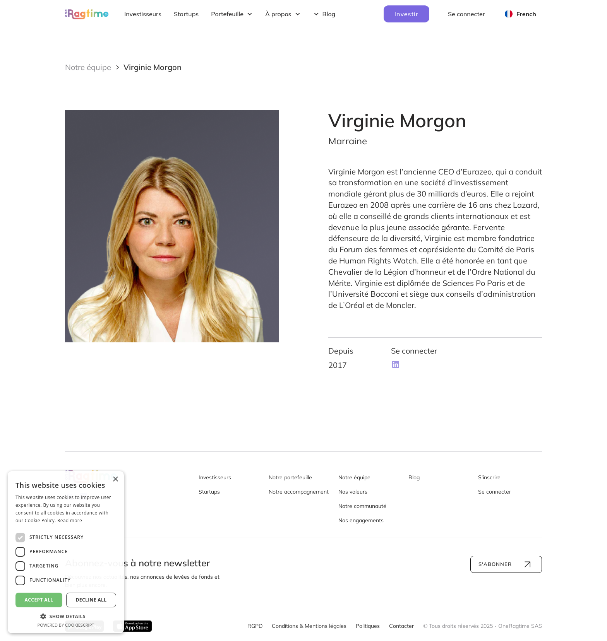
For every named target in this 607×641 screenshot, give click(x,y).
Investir (406, 14)
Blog (414, 477)
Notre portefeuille (290, 477)
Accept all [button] (39, 600)
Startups (186, 14)
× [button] (115, 479)
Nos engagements (361, 520)
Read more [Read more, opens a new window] (69, 520)
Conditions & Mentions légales (309, 625)
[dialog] (66, 552)
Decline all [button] (91, 600)
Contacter (401, 625)
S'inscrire (489, 477)
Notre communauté (362, 506)
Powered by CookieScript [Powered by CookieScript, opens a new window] (66, 625)
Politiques (368, 625)
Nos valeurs (352, 491)
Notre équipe (354, 477)
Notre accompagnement (299, 491)
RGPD (254, 625)
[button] (232, 14)
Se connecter (466, 14)
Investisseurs (142, 14)
